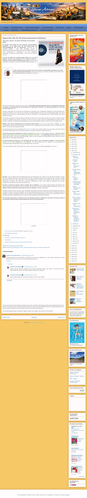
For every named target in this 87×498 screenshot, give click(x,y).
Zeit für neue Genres (76, 466)
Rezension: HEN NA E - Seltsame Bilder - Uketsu (80, 470)
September (75, 226)
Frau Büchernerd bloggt (47, 27)
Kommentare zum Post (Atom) (36, 322)
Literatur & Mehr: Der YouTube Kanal (75, 381)
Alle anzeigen (81, 476)
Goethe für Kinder (75, 160)
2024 (72, 144)
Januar (74, 243)
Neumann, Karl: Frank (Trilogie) (80, 269)
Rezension (35, 247)
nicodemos (57, 494)
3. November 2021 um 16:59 (30, 266)
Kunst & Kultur (15, 30)
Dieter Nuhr (28, 129)
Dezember (75, 152)
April (74, 236)
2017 (72, 252)
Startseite (6, 27)
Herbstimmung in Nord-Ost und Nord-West (77, 183)
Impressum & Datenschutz (47, 30)
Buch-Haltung (75, 448)
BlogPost (69, 27)
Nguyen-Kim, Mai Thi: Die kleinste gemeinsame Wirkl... (76, 211)
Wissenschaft (46, 247)
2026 (72, 140)
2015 (72, 256)
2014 (72, 258)
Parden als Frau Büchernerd (13, 255)
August (74, 228)
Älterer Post (61, 317)
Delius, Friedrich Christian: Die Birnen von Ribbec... (77, 199)
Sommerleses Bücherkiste (75, 436)
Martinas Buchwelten (76, 455)
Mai (74, 234)
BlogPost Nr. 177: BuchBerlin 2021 (76, 165)
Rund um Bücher (60, 27)
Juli (74, 230)
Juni (74, 232)
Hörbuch (21, 247)
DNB (6, 231)
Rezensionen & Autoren (17, 27)
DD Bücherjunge (15, 247)
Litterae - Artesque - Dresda (76, 376)
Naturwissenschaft (28, 247)
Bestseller (8, 247)
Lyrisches (6, 30)
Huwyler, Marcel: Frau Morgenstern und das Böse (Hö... (77, 172)
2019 (72, 248)
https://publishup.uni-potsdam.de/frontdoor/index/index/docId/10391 (20, 242)
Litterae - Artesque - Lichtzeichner (74, 373)
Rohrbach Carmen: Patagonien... (79, 300)
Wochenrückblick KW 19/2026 (81, 440)
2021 (72, 150)
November (75, 154)
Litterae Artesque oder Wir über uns (29, 30)
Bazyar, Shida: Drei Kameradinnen (76, 193)
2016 (72, 254)
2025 (72, 142)
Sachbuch (40, 247)
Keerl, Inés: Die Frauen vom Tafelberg (80, 278)
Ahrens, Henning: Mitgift (75, 178)
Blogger (67, 494)
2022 (72, 148)
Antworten (8, 261)
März (74, 238)
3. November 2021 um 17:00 (30, 275)
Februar (75, 241)
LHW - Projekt (73, 378)
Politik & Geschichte (78, 27)
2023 (72, 146)
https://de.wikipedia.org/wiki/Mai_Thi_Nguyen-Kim (16, 237)
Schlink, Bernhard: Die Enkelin (77, 188)
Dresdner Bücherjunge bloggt (32, 27)
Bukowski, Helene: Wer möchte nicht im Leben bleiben (80, 285)
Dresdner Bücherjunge (15, 266)
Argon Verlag (9, 231)
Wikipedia (15, 233)
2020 (72, 245)
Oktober (75, 223)
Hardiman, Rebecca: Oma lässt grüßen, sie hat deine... (76, 218)
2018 (72, 250)
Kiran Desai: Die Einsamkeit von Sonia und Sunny (77, 430)
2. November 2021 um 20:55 (27, 255)
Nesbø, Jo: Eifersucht (76, 157)
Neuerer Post (6, 317)
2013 (72, 261)
